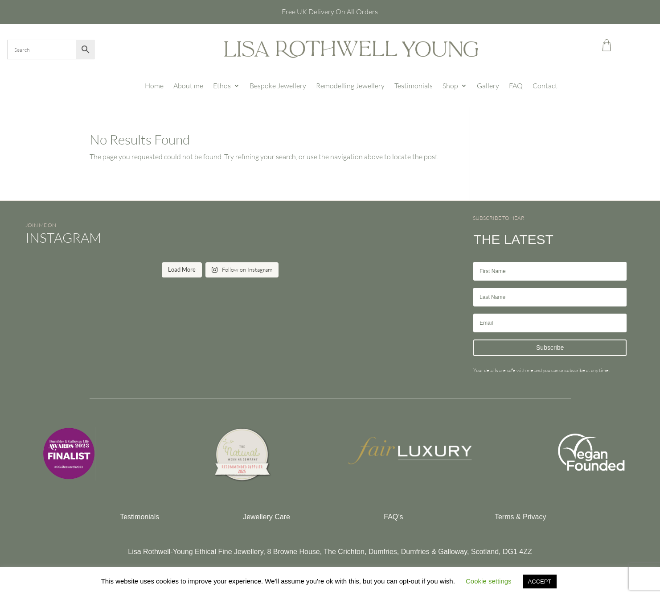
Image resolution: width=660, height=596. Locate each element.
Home (154, 85)
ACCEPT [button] (540, 581)
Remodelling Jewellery (350, 85)
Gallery (488, 85)
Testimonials (413, 85)
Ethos (222, 85)
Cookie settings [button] (489, 581)
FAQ (516, 85)
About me (188, 85)
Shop (450, 85)
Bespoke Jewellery (278, 85)
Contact (545, 85)
